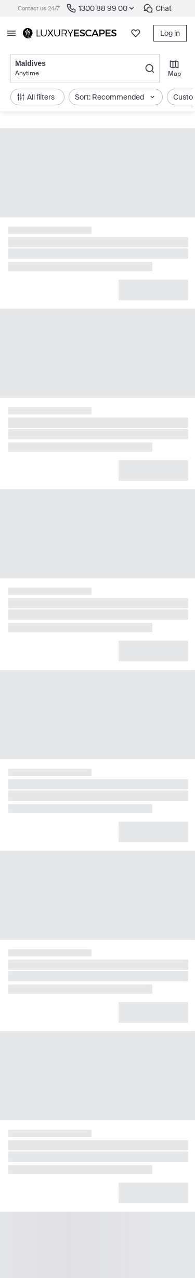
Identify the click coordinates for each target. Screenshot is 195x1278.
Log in (170, 33)
